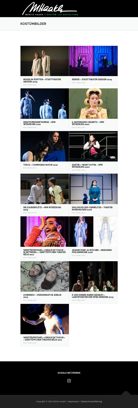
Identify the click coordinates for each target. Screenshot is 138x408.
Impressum (73, 401)
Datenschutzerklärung (91, 401)
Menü (115, 5)
